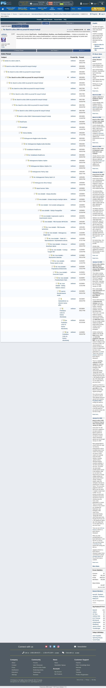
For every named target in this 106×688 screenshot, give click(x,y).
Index (45, 23)
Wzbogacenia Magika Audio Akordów (35, 138)
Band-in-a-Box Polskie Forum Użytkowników (66, 14)
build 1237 (101, 161)
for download (100, 133)
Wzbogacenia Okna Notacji (43, 183)
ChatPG (95, 23)
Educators (15, 672)
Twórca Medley (27, 133)
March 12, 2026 (97, 117)
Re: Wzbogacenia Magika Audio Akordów (37, 144)
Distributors (15, 670)
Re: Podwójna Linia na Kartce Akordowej (64, 324)
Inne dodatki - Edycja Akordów (47, 194)
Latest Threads (47, 19)
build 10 (94, 107)
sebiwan (70, 29)
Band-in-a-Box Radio (39, 667)
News (56, 662)
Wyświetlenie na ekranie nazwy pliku (63, 303)
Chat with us (70, 653)
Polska (3, 47)
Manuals (78, 667)
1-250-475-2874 (66, 2)
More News (96, 566)
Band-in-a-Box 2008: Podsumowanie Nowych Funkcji (35, 116)
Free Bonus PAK (97, 400)
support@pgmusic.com (36, 681)
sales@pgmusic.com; (25, 681)
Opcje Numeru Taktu (42, 188)
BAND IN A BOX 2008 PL (12, 61)
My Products (58, 674)
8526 (89, 29)
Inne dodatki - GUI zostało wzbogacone (52, 205)
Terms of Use (80, 679)
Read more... (96, 91)
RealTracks (23, 122)
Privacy (87, 679)
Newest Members (98, 591)
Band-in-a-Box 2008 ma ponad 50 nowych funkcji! (21, 66)
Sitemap (14, 674)
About (13, 662)
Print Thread (16, 26)
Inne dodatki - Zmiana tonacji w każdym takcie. (53, 199)
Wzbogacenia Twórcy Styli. (40, 171)
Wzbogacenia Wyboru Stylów (38, 160)
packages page (96, 556)
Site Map (94, 679)
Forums (15, 14)
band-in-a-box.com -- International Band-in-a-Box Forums (35, 14)
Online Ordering (68, 4)
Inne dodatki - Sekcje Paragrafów (52, 210)
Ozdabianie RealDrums (34, 149)
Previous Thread (21, 23)
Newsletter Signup (60, 665)
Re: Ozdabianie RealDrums (36, 155)
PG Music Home (5, 14)
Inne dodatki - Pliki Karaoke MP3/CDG (56, 221)
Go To (25, 26)
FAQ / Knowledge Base (83, 665)
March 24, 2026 (97, 94)
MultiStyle (24, 127)
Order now (95, 255)
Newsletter (82, 647)
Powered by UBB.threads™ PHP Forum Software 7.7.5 (53, 687)
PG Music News (97, 54)
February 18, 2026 (98, 172)
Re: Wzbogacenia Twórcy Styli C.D (44, 177)
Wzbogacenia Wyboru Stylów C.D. (41, 166)
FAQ (65, 19)
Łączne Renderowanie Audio (61, 293)
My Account (58, 671)
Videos (78, 670)
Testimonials (37, 672)
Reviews (35, 674)
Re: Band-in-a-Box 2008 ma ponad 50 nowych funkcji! (21, 29)
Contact (14, 665)
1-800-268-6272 (57, 2)
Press (13, 667)
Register (94, 14)
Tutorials (78, 672)
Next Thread (70, 23)
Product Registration (82, 674)
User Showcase (38, 665)
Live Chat (55, 4)
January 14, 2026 (97, 262)
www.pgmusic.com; (15, 681)
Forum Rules (58, 19)
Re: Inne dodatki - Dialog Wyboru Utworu (60, 285)
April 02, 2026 (96, 57)
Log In (102, 14)
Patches (78, 662)
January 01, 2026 (97, 418)
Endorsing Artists (38, 670)
